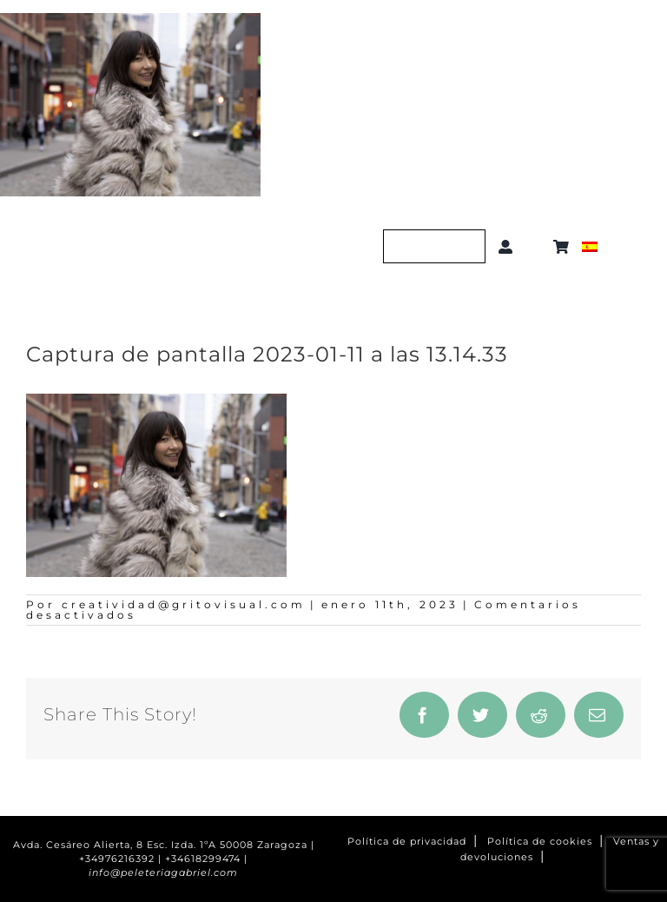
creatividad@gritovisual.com (184, 604)
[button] (536, 247)
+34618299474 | (206, 859)
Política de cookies (539, 841)
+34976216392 (117, 859)
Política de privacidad (406, 841)
